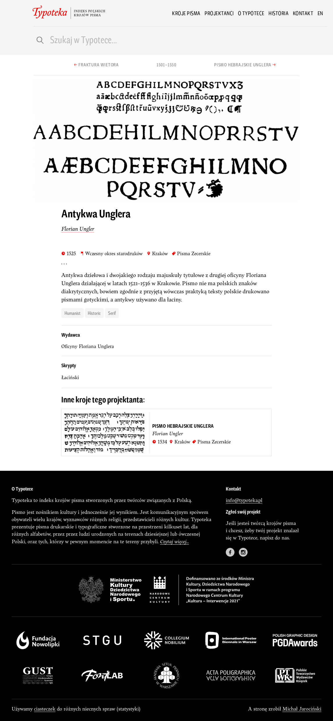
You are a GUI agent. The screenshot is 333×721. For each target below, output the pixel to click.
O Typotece (251, 13)
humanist (72, 313)
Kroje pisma (186, 13)
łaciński (70, 377)
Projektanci (219, 13)
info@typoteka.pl (244, 500)
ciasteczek (45, 709)
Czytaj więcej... (174, 541)
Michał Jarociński (301, 709)
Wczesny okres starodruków (111, 253)
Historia (278, 13)
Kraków (157, 253)
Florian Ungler (77, 228)
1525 (68, 253)
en (320, 13)
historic (94, 313)
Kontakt (303, 13)
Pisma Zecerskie (191, 253)
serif (112, 313)
